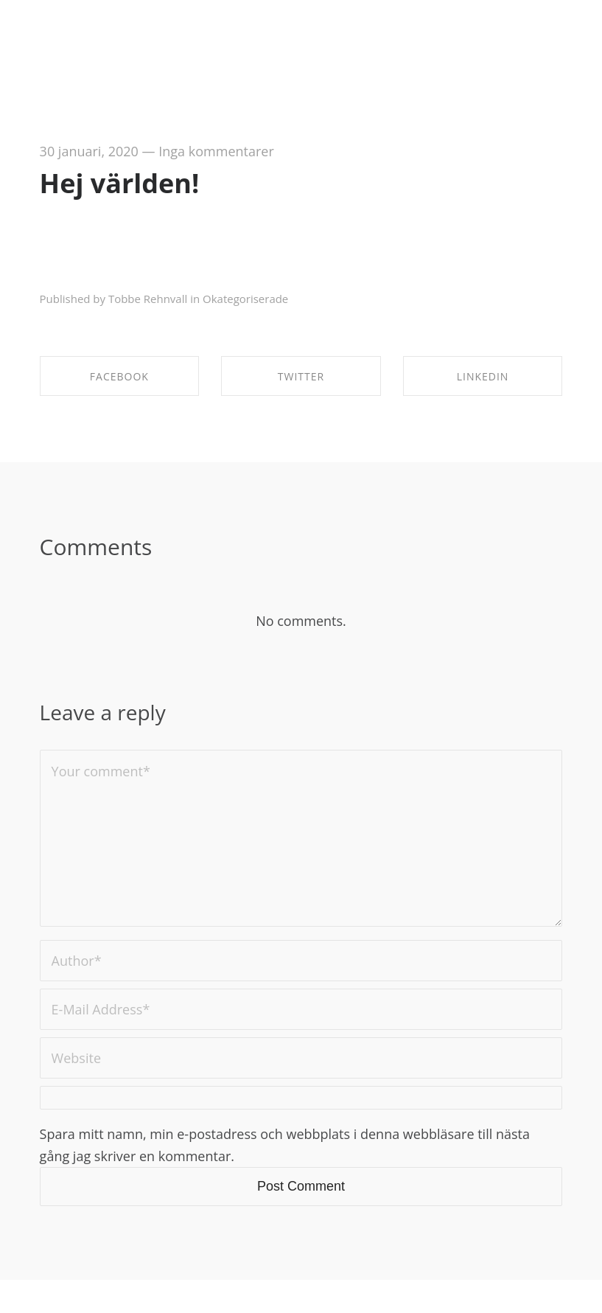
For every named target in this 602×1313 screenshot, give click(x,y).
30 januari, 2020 (89, 151)
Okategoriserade (245, 298)
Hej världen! (120, 183)
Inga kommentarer (216, 151)
